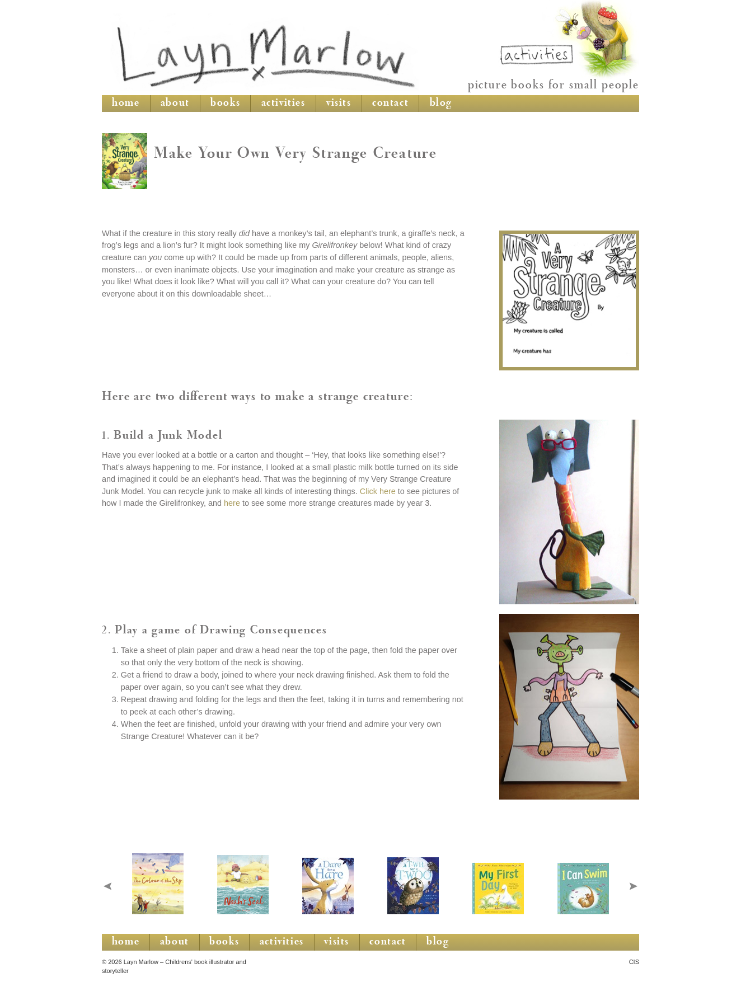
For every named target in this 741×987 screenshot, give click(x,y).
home (125, 103)
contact (390, 103)
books (225, 103)
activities (283, 103)
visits (338, 103)
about (175, 103)
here (232, 503)
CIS (634, 961)
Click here (378, 491)
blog (441, 103)
